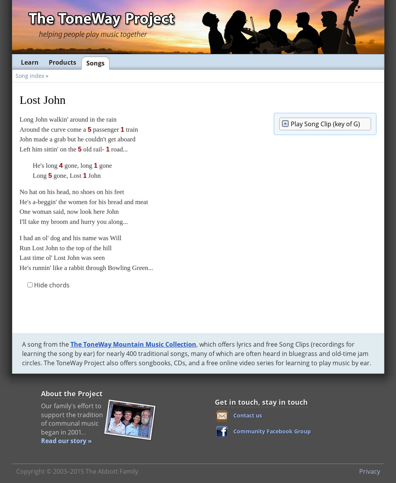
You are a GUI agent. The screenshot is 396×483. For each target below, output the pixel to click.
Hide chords (48, 285)
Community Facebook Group (272, 431)
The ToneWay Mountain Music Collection (133, 344)
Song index (29, 75)
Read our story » (66, 441)
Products (62, 62)
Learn (30, 62)
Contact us (247, 415)
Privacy (369, 471)
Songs (95, 63)
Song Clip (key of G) (325, 124)
